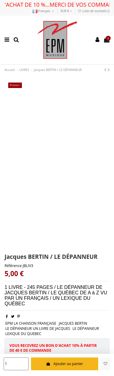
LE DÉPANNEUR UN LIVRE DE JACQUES (37, 328)
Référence (13, 265)
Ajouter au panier (64, 363)
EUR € (66, 11)
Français (44, 11)
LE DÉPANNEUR (86, 328)
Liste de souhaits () (93, 11)
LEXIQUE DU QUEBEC (23, 333)
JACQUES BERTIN (73, 323)
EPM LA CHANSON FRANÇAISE (30, 323)
